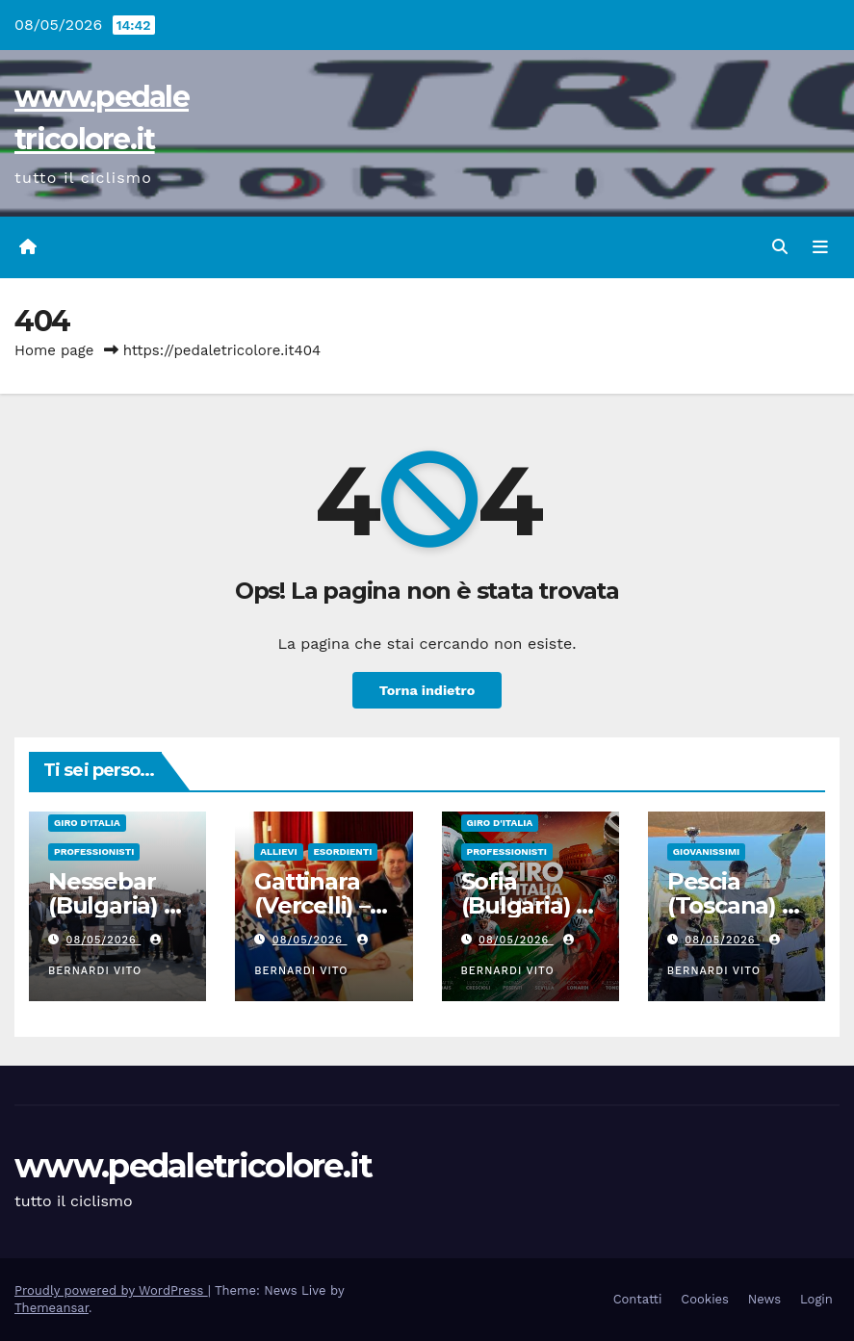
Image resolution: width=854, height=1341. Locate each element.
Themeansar (51, 1308)
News (764, 1299)
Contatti (637, 1299)
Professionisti (94, 851)
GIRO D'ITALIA (87, 822)
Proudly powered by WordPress (111, 1290)
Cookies (705, 1299)
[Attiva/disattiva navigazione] (820, 247)
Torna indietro (427, 690)
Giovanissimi (706, 851)
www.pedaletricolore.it (193, 1166)
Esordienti (343, 851)
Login (816, 1299)
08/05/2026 (104, 940)
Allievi (278, 851)
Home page (54, 350)
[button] (780, 247)
